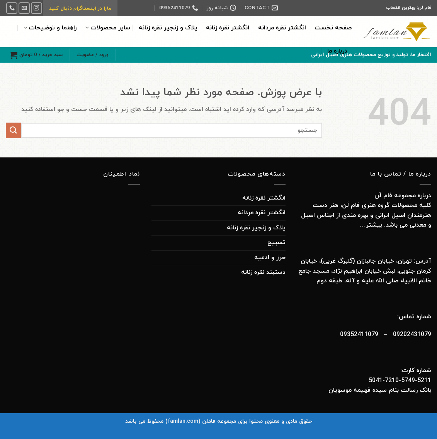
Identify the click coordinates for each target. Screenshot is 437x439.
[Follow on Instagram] (36, 8)
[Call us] (11, 8)
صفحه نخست (333, 28)
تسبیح (276, 242)
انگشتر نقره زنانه (227, 28)
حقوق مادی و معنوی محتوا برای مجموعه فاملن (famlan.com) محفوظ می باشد (218, 421)
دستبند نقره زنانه (263, 272)
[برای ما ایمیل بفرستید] (24, 8)
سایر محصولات (107, 28)
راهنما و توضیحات (50, 28)
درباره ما (337, 51)
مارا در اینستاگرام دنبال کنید (80, 8)
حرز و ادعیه (270, 257)
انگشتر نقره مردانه (282, 28)
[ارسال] (13, 130)
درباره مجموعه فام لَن (402, 195)
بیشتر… (370, 225)
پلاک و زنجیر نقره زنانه (168, 28)
